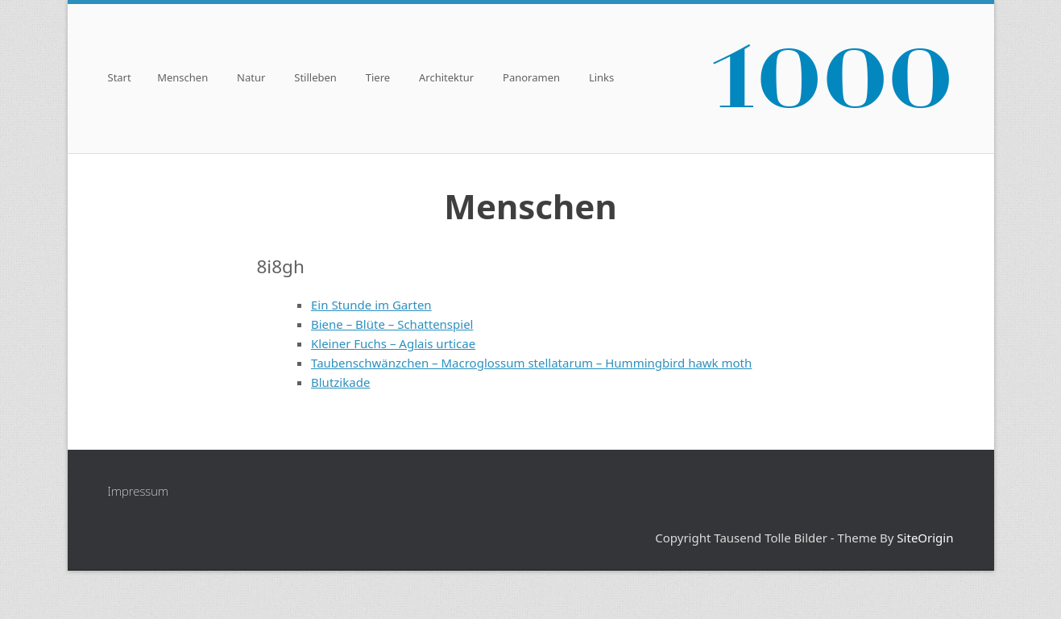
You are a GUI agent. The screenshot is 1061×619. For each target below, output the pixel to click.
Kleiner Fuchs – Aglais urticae (393, 343)
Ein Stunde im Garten (371, 305)
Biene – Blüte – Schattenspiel (392, 324)
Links (601, 79)
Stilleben (315, 79)
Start (119, 79)
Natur (251, 79)
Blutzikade (340, 382)
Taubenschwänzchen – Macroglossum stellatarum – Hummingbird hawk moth (531, 363)
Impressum (138, 491)
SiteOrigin (925, 538)
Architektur (446, 79)
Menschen (182, 79)
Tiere (378, 79)
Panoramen (531, 79)
